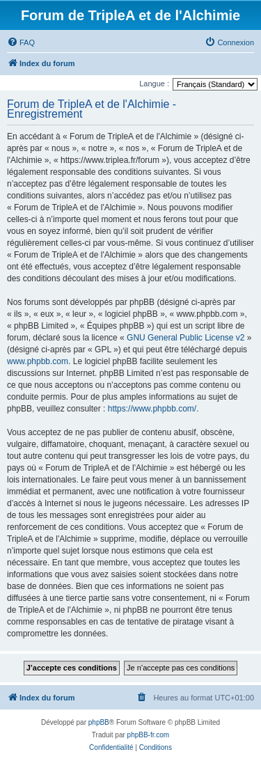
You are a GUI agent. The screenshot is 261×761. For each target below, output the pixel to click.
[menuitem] (21, 42)
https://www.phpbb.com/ (152, 409)
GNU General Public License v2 (185, 338)
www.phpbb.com (37, 361)
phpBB (98, 722)
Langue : (154, 83)
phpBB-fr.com (148, 735)
